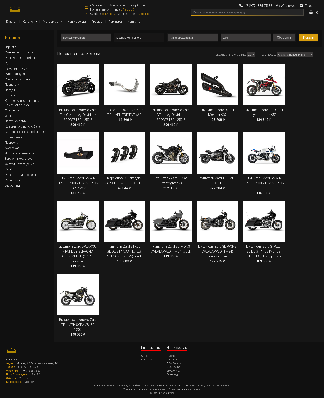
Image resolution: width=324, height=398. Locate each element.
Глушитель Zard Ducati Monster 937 (217, 93)
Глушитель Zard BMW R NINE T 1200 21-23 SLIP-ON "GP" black (78, 164)
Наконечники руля (17, 68)
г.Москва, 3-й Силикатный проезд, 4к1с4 (115, 5)
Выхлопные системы (19, 158)
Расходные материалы (20, 174)
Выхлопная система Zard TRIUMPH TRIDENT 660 (124, 93)
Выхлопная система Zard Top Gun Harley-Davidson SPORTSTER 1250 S (78, 95)
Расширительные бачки (21, 57)
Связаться (147, 359)
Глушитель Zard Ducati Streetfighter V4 (171, 161)
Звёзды (10, 90)
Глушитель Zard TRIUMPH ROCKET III (217, 161)
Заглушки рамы (15, 121)
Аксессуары (13, 148)
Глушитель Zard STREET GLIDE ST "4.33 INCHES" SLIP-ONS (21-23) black (124, 232)
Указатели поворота (19, 52)
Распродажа (13, 180)
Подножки (12, 84)
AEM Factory (174, 363)
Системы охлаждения (19, 164)
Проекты (97, 21)
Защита (10, 115)
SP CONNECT (174, 370)
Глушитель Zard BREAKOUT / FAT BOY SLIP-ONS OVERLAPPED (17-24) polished (78, 235)
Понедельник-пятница (109, 9)
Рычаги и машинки (17, 79)
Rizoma (171, 355)
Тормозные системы (19, 137)
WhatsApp (286, 6)
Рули (8, 63)
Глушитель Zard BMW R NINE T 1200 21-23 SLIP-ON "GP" (264, 164)
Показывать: (234, 54)
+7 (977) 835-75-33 (256, 6)
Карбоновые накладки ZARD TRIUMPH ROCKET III (124, 161)
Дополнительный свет (20, 153)
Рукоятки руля (15, 74)
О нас (144, 355)
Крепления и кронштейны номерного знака (22, 103)
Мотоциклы (51, 21)
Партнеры (115, 21)
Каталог (29, 21)
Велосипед (12, 185)
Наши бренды (77, 21)
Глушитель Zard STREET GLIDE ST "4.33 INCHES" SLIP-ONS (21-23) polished (264, 232)
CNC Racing (173, 367)
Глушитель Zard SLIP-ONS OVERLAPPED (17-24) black (171, 230)
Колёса (10, 95)
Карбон (10, 169)
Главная (11, 21)
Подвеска (11, 142)
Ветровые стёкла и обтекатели (25, 131)
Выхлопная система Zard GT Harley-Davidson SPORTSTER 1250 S (171, 95)
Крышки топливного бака (22, 126)
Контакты (134, 21)
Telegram (309, 6)
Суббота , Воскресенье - (117, 13)
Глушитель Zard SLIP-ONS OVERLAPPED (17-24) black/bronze (217, 232)
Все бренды (173, 374)
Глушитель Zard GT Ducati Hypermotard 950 (264, 93)
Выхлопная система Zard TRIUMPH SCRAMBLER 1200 (78, 305)
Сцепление (12, 110)
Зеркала (10, 47)
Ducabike (172, 359)
